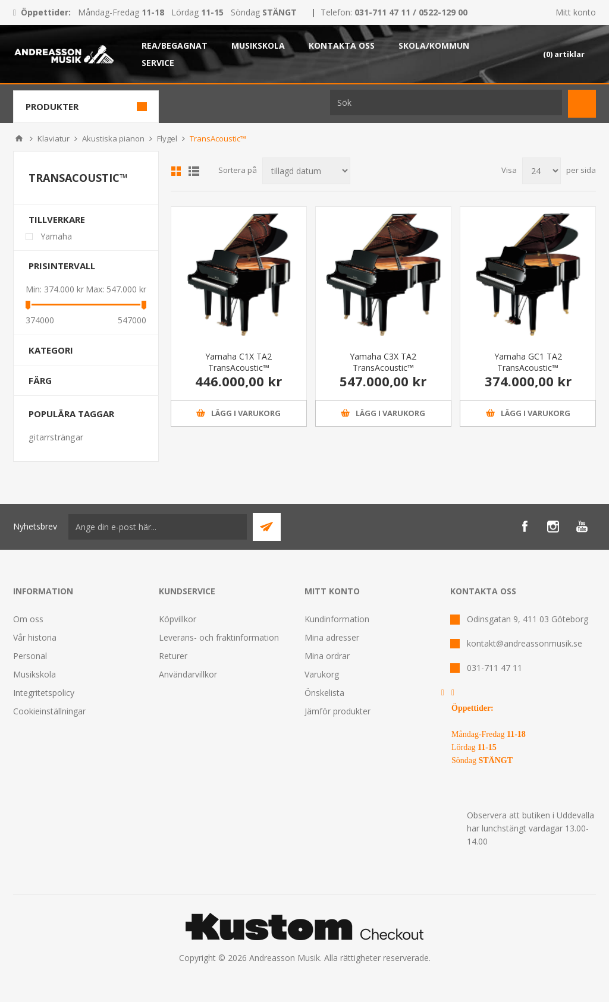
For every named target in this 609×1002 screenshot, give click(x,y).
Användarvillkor (188, 674)
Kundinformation (336, 619)
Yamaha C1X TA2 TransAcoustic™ (238, 362)
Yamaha (56, 236)
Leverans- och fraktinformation (219, 637)
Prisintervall (62, 266)
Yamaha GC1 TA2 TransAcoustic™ (528, 362)
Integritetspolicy (43, 692)
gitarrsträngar (56, 437)
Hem (19, 138)
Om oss (28, 619)
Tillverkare (57, 219)
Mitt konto (575, 12)
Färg (40, 380)
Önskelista (324, 692)
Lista (194, 171)
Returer (173, 655)
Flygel (167, 138)
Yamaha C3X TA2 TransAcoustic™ (383, 362)
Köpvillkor (177, 619)
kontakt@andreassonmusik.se (524, 643)
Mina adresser (331, 637)
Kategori (51, 350)
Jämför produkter (337, 711)
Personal (30, 655)
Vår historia (34, 637)
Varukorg (321, 674)
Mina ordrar (327, 655)
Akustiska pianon (113, 138)
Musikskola (34, 674)
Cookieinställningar (49, 711)
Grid (176, 171)
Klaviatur (53, 138)
